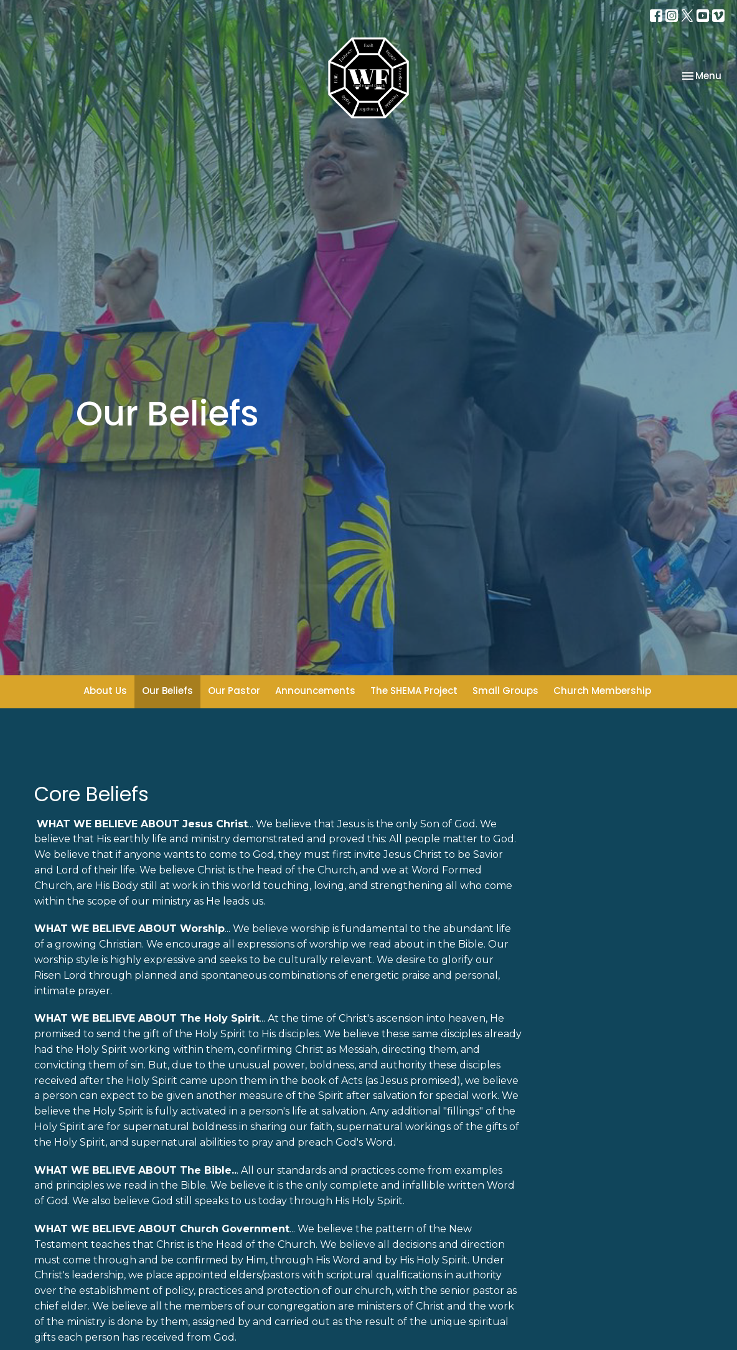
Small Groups (505, 690)
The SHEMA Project (414, 690)
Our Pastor (234, 690)
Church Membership (602, 690)
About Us (105, 690)
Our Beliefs (167, 690)
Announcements (315, 690)
